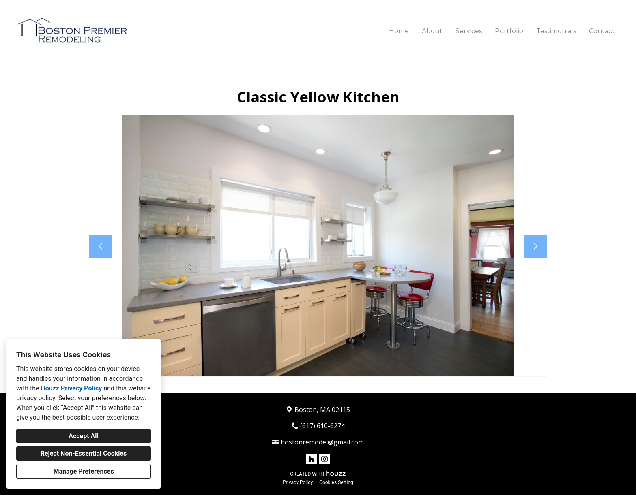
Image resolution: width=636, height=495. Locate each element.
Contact (602, 31)
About (432, 31)
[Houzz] (311, 459)
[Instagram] (324, 459)
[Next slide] (535, 246)
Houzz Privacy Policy (71, 388)
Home (399, 31)
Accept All (84, 436)
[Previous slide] (100, 246)
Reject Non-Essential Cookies (84, 453)
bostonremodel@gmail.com (322, 441)
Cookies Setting (336, 482)
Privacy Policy (298, 482)
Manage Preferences (83, 471)
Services (469, 31)
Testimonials (556, 31)
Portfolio (509, 31)
